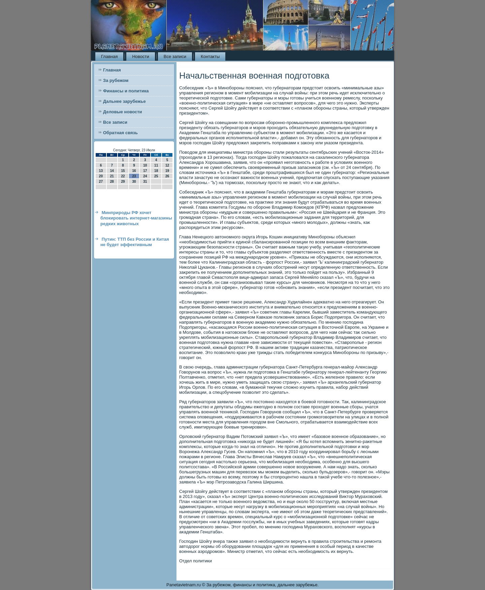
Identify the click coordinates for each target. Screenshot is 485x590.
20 (101, 176)
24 (145, 176)
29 (123, 181)
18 (156, 171)
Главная (109, 56)
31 (145, 181)
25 (156, 176)
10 (145, 165)
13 (101, 171)
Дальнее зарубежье (124, 101)
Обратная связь (120, 132)
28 (112, 181)
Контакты (210, 56)
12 (167, 165)
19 (167, 171)
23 (134, 176)
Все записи (175, 56)
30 (134, 181)
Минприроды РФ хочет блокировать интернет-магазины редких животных (136, 218)
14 (112, 171)
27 (101, 181)
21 (112, 176)
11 (156, 165)
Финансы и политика (126, 90)
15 (123, 171)
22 (123, 176)
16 (134, 171)
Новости (140, 56)
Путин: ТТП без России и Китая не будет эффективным (134, 242)
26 (167, 176)
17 (145, 171)
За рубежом (115, 80)
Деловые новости (122, 111)
